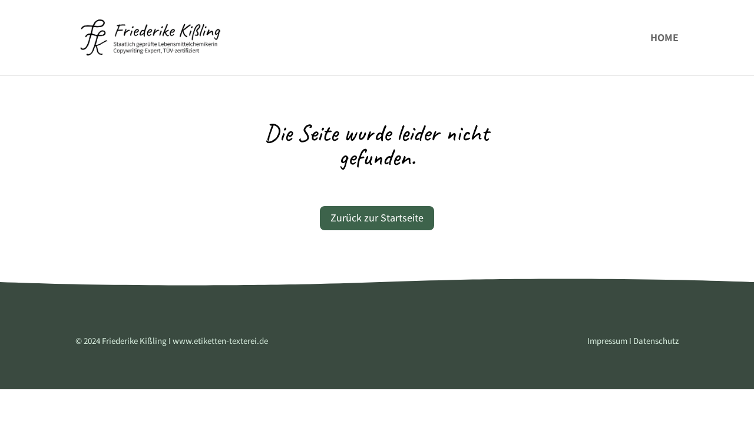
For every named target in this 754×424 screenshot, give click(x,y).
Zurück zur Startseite (377, 217)
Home (664, 39)
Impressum (607, 340)
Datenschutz (655, 340)
